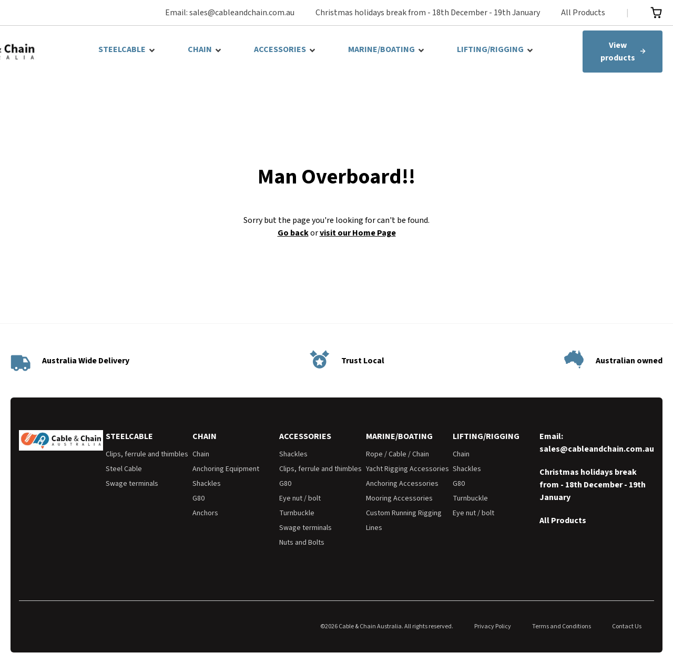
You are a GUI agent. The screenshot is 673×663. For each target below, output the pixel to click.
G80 (198, 498)
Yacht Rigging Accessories (407, 469)
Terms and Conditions (561, 626)
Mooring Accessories (399, 498)
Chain (200, 454)
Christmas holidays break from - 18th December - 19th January (427, 12)
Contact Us (626, 626)
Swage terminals (132, 483)
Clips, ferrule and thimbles (147, 454)
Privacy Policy (492, 626)
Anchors (205, 513)
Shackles (206, 483)
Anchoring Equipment (225, 469)
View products (623, 51)
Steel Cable (124, 469)
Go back (293, 233)
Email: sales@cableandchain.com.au (229, 12)
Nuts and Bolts (301, 542)
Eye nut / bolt (300, 498)
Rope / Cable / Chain (397, 454)
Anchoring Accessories (402, 483)
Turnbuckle (296, 513)
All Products (583, 12)
